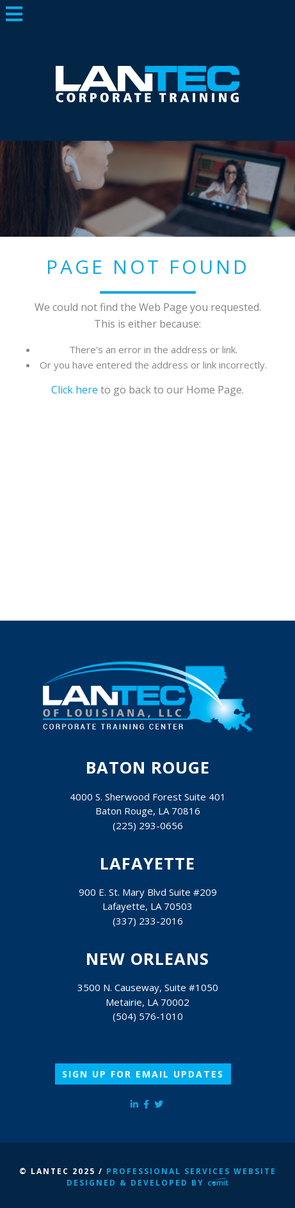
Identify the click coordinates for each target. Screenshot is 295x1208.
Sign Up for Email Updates (143, 1074)
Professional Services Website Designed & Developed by (171, 1177)
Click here (74, 390)
